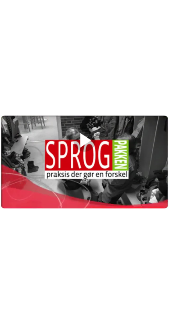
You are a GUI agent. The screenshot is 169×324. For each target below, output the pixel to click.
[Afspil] (84, 149)
